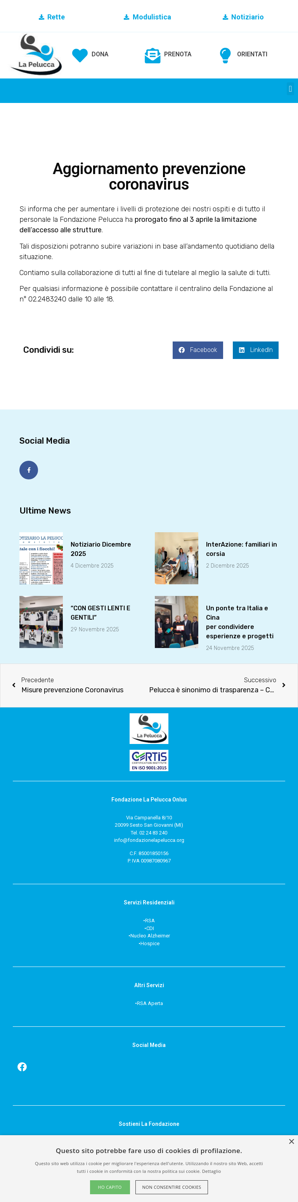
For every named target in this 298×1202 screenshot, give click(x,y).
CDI (150, 928)
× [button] (291, 1142)
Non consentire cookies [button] (171, 1187)
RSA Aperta (150, 1003)
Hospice (149, 943)
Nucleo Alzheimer (150, 936)
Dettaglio (211, 1171)
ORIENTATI (252, 54)
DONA (100, 54)
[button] (290, 88)
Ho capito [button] (109, 1187)
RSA (150, 920)
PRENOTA (178, 54)
